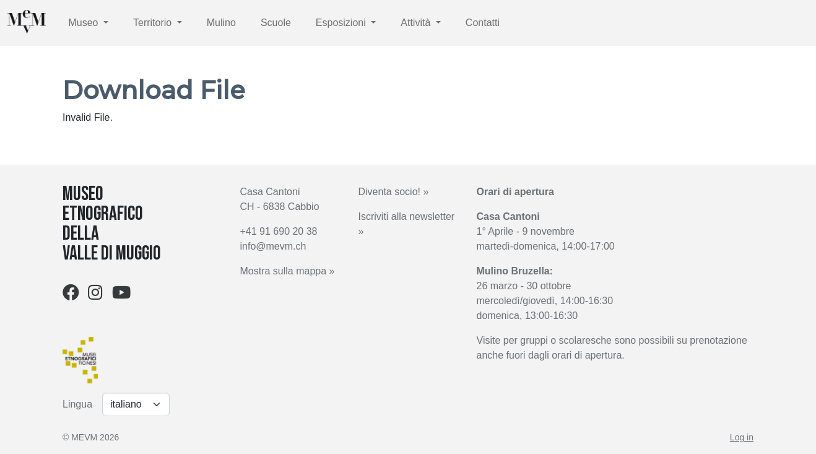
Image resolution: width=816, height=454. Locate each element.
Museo (84, 22)
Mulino (221, 22)
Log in (741, 437)
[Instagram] (95, 295)
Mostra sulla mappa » (287, 271)
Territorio (154, 22)
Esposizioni (342, 22)
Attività (417, 22)
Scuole (276, 22)
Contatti (483, 22)
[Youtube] (121, 295)
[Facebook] (71, 295)
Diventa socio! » (393, 191)
